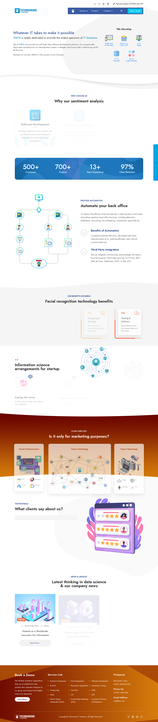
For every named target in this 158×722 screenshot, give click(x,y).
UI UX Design (139, 44)
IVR (72, 695)
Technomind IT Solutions (77, 716)
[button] (15, 514)
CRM (93, 690)
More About (22, 699)
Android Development (58, 681)
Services (83, 11)
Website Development (100, 681)
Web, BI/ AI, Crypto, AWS (124, 44)
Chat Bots (74, 690)
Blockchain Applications (79, 685)
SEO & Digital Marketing (131, 60)
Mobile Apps (109, 43)
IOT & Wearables (116, 60)
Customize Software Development (99, 700)
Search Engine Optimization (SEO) (57, 700)
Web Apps (110, 45)
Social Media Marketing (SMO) (79, 700)
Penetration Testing (99, 685)
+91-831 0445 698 (121, 692)
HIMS (52, 695)
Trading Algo (54, 690)
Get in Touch (135, 11)
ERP (93, 695)
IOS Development (77, 681)
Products (95, 11)
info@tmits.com (119, 701)
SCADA (53, 685)
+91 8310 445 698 (136, 4)
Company (107, 11)
